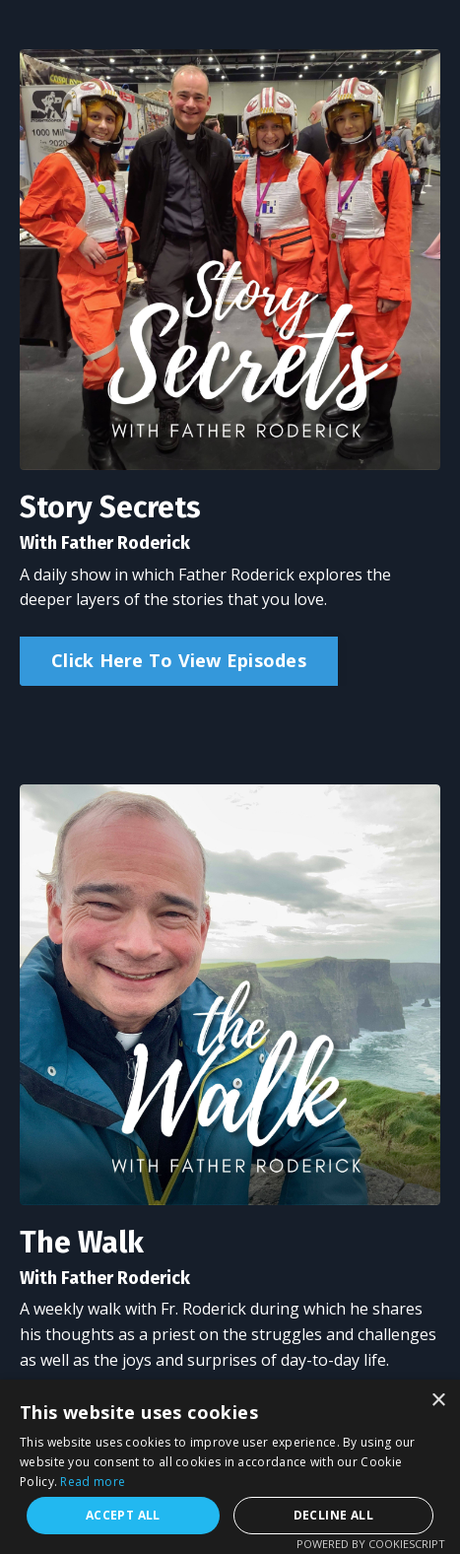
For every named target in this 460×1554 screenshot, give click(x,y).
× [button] (437, 1400)
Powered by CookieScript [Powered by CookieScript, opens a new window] (370, 1543)
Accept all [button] (123, 1515)
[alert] (230, 1467)
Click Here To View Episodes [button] (178, 660)
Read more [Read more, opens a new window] (92, 1481)
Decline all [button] (333, 1515)
